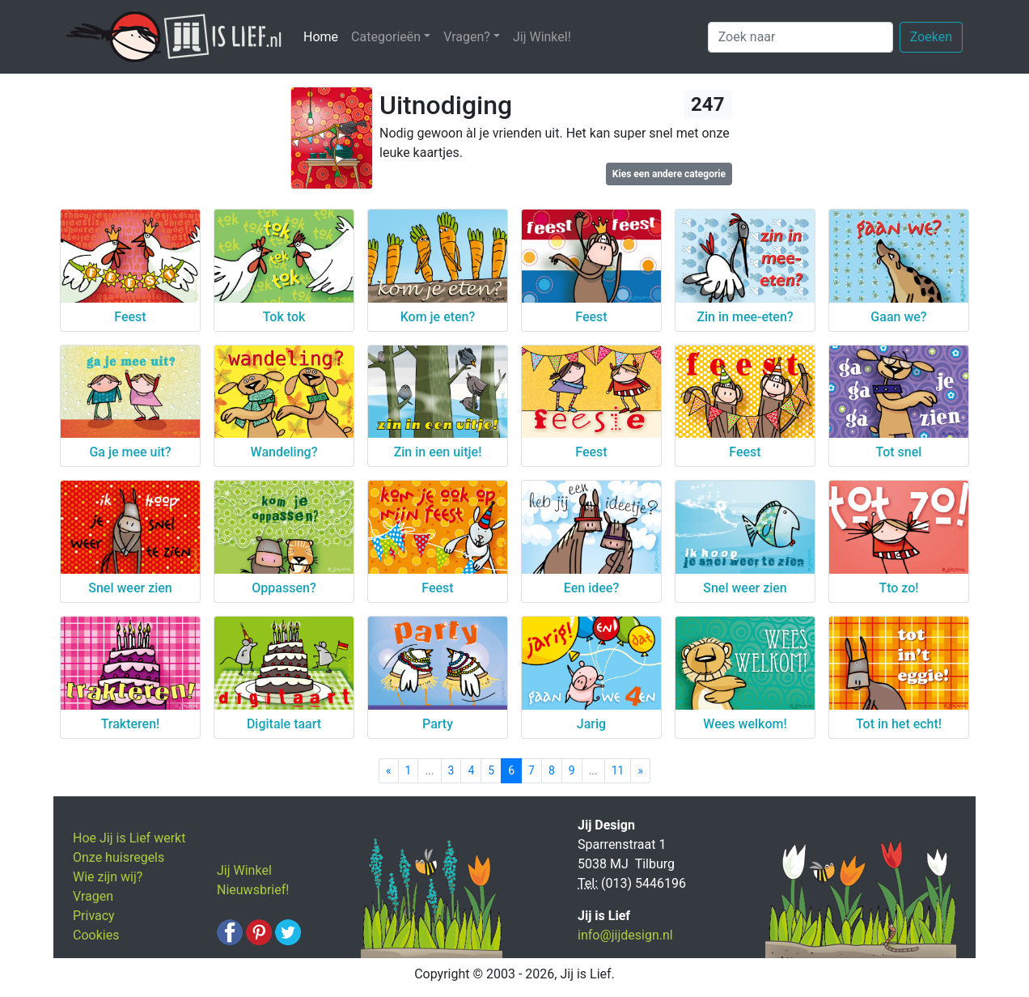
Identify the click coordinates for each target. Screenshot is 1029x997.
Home (324, 36)
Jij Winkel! (542, 37)
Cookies (96, 935)
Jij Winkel (244, 870)
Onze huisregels (118, 857)
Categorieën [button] (386, 37)
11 (618, 770)
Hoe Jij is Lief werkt (129, 838)
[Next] (640, 770)
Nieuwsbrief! (253, 889)
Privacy (94, 915)
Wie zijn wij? (107, 877)
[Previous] (389, 770)
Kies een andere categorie (669, 174)
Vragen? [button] (466, 37)
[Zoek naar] (800, 37)
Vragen (93, 896)
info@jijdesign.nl (625, 935)
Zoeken (931, 37)
